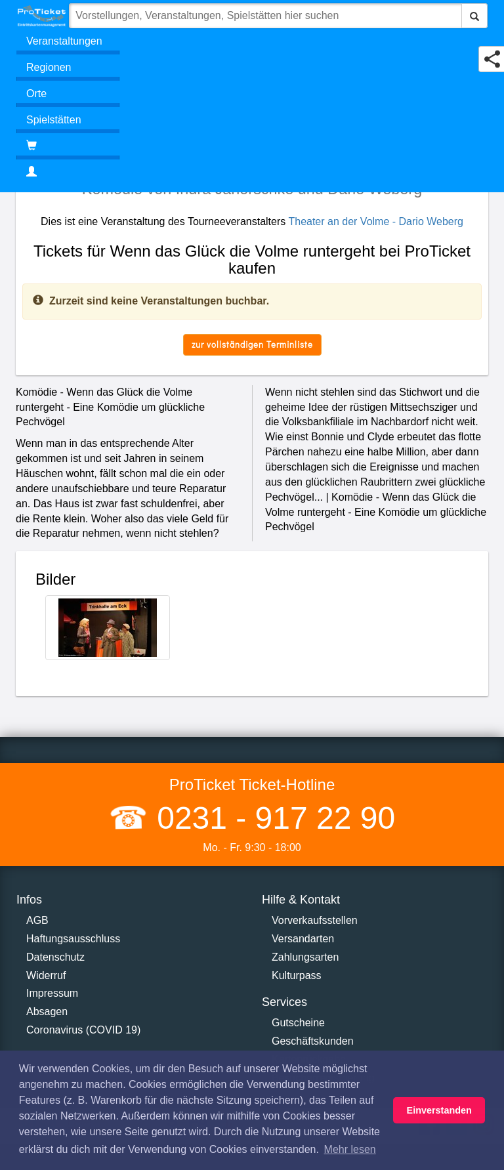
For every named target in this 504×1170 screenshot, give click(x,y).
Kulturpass (297, 975)
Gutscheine (298, 1022)
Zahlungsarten (305, 957)
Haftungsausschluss (73, 938)
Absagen (47, 1011)
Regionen (49, 67)
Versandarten (303, 938)
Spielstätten (53, 119)
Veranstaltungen (64, 41)
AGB (37, 920)
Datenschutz (55, 957)
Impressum (52, 993)
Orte (36, 93)
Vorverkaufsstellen (315, 920)
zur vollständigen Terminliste (252, 344)
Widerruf (46, 975)
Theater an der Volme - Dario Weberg (375, 221)
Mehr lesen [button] (350, 1149)
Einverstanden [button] (439, 1110)
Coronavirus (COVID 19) (83, 1029)
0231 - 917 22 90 (271, 818)
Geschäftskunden (313, 1041)
